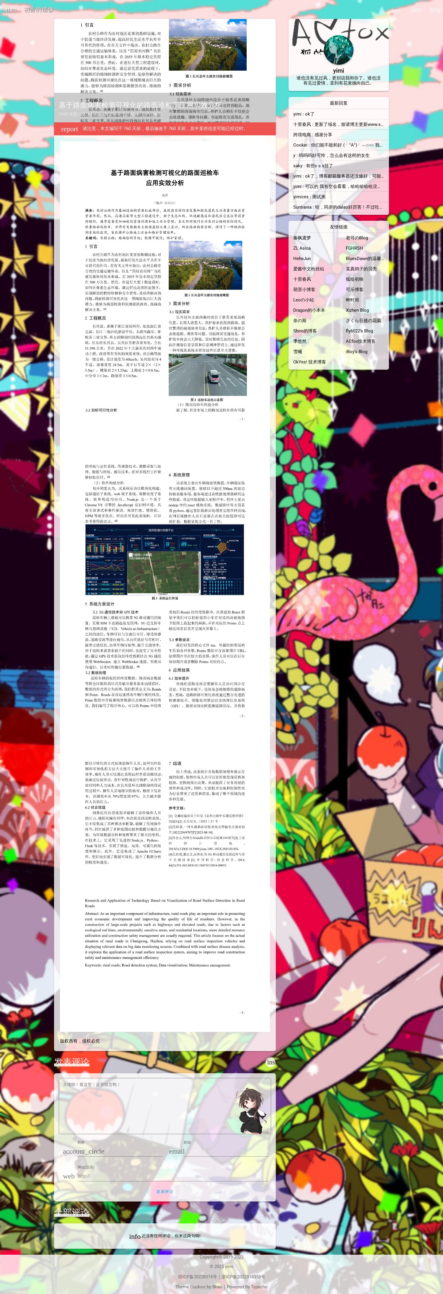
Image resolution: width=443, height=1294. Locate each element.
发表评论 (164, 1191)
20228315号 (205, 1277)
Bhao (217, 1287)
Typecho (259, 1287)
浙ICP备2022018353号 (243, 1277)
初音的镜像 (39, 9)
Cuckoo (198, 1287)
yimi (229, 1266)
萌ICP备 (186, 1277)
